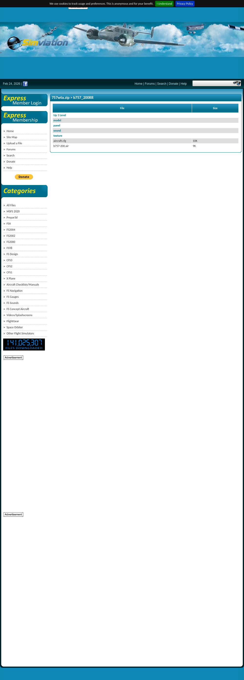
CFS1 (9, 272)
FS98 (9, 248)
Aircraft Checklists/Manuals (23, 284)
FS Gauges (13, 297)
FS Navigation (14, 290)
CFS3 (9, 260)
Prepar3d (12, 217)
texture (57, 135)
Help (184, 83)
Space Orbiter (15, 327)
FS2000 (11, 242)
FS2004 (11, 229)
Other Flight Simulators (20, 333)
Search (161, 83)
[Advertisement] (141, 44)
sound (57, 130)
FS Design (12, 254)
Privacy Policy (185, 3)
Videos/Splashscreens (19, 315)
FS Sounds (13, 303)
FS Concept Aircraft (18, 309)
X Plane (11, 278)
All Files (11, 205)
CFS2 (9, 266)
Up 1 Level (59, 115)
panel (56, 125)
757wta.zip (61, 97)
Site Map (12, 137)
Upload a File (14, 143)
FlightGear (13, 321)
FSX (9, 223)
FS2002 (11, 235)
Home (138, 83)
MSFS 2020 (13, 211)
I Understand (164, 3)
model (57, 120)
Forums (150, 83)
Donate (173, 83)
